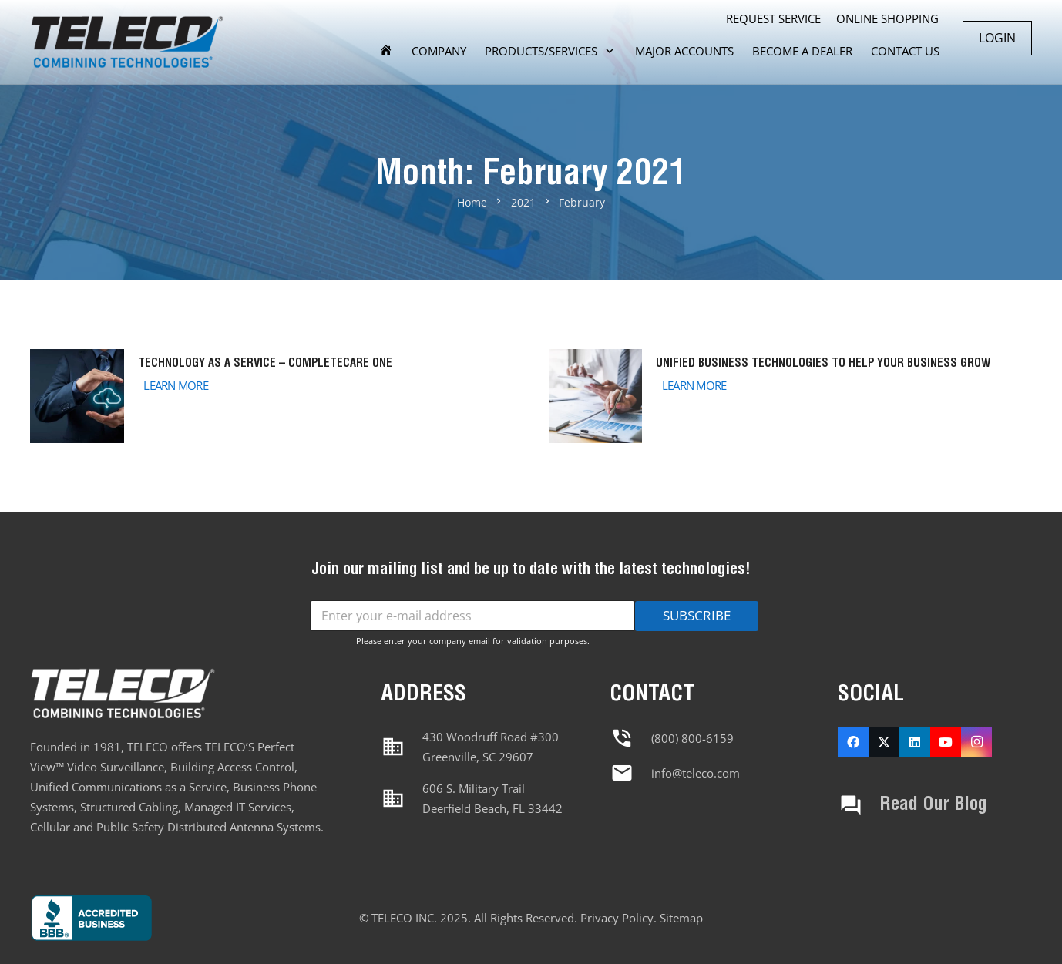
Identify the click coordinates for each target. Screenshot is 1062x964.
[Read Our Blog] (858, 805)
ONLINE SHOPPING (887, 18)
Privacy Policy (617, 917)
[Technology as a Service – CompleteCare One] (272, 396)
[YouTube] (945, 742)
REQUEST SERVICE (773, 18)
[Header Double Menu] (126, 42)
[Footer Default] (142, 918)
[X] (884, 742)
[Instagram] (976, 742)
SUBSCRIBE (697, 615)
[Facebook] (853, 742)
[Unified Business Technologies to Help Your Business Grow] (791, 396)
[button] (607, 51)
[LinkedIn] (914, 742)
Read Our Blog (933, 805)
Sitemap (681, 917)
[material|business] (401, 746)
